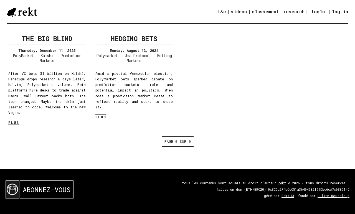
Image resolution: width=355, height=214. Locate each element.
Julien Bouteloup (333, 195)
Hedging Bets (134, 38)
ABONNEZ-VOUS (46, 189)
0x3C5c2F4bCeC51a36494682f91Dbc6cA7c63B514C (308, 189)
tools (318, 11)
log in (340, 11)
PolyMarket (23, 55)
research (294, 11)
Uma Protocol (137, 55)
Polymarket (106, 55)
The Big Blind (47, 38)
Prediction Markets (60, 58)
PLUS (13, 122)
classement (265, 11)
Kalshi (47, 55)
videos (239, 11)
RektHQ (288, 195)
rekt (282, 183)
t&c (222, 11)
